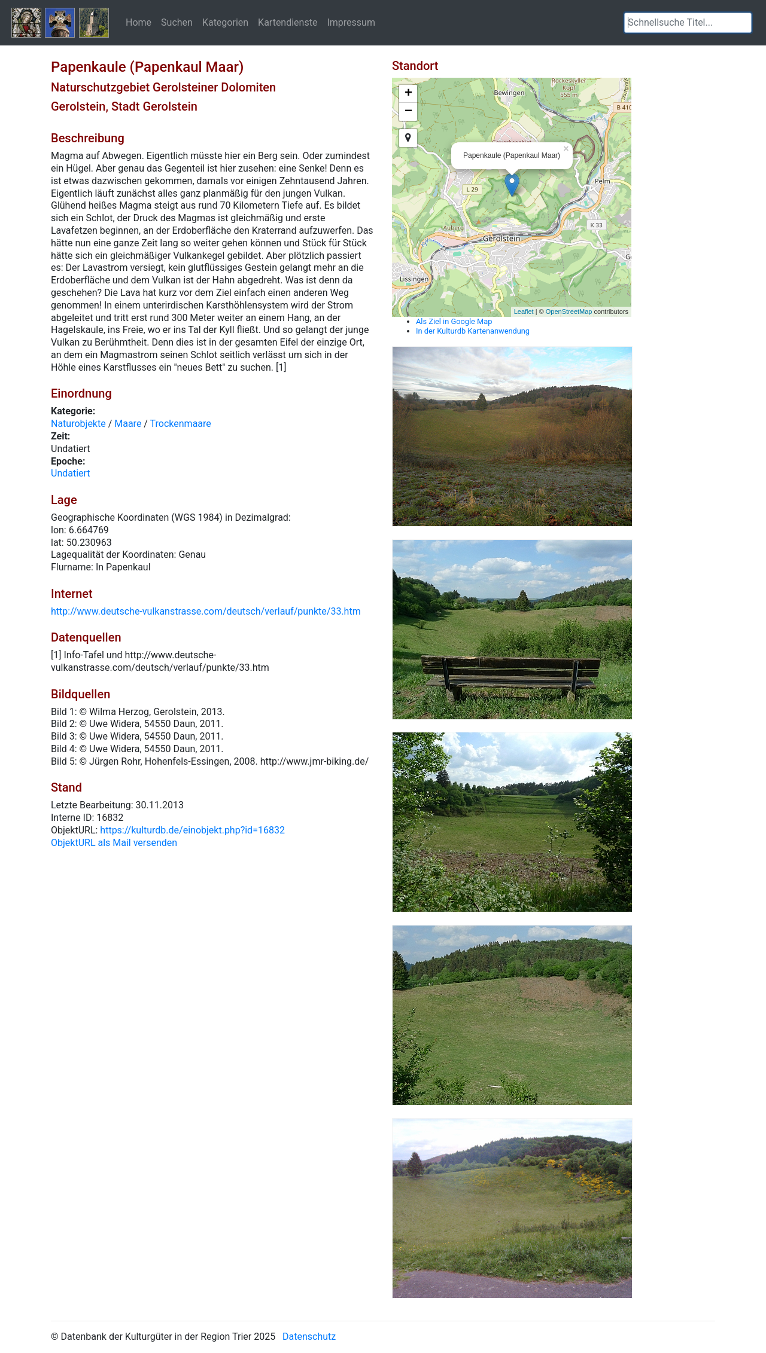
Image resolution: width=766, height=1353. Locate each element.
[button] (742, 23)
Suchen (177, 22)
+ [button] (408, 94)
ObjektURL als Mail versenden (114, 842)
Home (138, 22)
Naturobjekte (78, 423)
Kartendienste (287, 22)
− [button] (408, 112)
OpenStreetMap (569, 311)
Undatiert (70, 473)
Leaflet (524, 311)
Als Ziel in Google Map (454, 321)
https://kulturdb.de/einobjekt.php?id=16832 (192, 830)
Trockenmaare (180, 423)
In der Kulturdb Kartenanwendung (473, 330)
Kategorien (225, 22)
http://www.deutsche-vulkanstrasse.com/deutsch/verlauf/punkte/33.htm (206, 611)
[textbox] (688, 22)
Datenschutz (309, 1336)
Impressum (351, 22)
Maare (127, 423)
